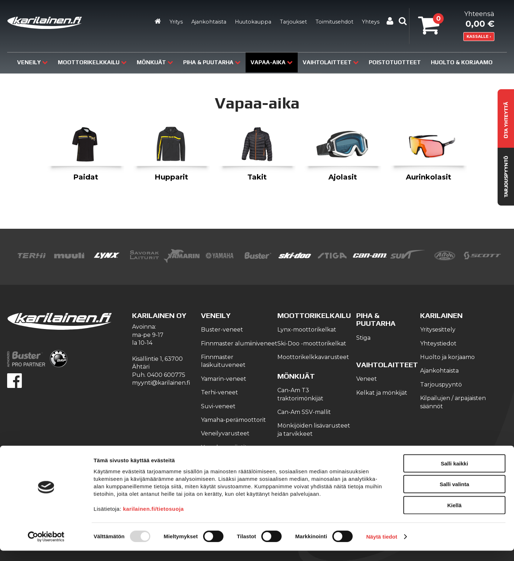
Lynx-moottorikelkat (306, 329)
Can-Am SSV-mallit (304, 412)
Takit (257, 177)
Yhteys (370, 22)
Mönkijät (155, 62)
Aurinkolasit (428, 177)
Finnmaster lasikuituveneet (223, 361)
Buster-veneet (222, 329)
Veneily (32, 62)
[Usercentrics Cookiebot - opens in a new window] (46, 547)
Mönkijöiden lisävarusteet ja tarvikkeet (313, 429)
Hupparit (171, 177)
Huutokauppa (253, 22)
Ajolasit (342, 177)
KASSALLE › (479, 36)
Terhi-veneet (219, 392)
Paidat (85, 177)
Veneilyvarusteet (225, 433)
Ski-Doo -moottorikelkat (311, 343)
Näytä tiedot (381, 547)
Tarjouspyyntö (441, 384)
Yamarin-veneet (223, 378)
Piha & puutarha (212, 62)
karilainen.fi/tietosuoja (153, 519)
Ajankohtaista (208, 22)
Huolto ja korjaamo (447, 357)
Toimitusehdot (334, 22)
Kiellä (454, 515)
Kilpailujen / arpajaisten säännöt (453, 402)
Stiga (363, 337)
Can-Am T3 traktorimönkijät (300, 394)
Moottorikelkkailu (92, 62)
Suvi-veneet (218, 406)
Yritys (176, 22)
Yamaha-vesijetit (224, 447)
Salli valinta (454, 494)
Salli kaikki (454, 473)
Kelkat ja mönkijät (381, 392)
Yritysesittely (437, 329)
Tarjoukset (293, 22)
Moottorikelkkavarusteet (313, 357)
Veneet (366, 378)
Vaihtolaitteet (331, 62)
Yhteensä (456, 21)
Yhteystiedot (438, 343)
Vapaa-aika (272, 62)
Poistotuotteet (395, 62)
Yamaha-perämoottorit (233, 419)
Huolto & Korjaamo (462, 62)
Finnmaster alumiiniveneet (239, 343)
